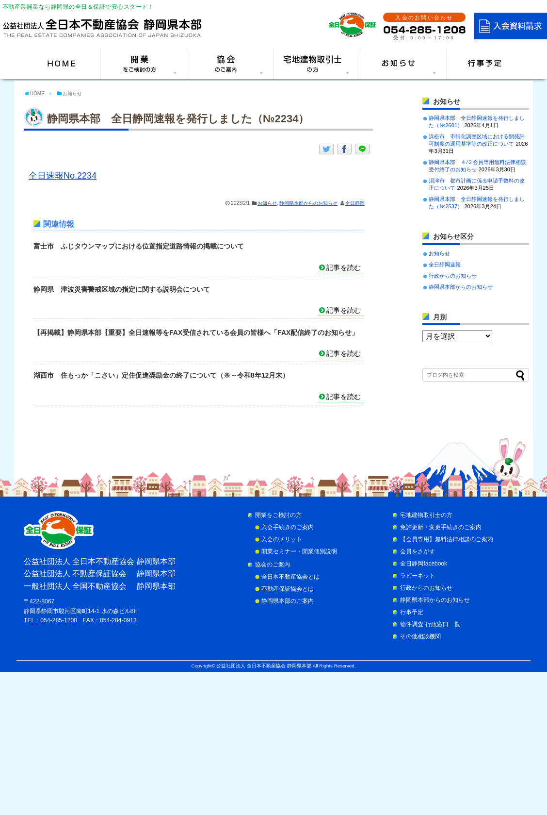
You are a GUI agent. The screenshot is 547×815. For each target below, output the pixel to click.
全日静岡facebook (423, 563)
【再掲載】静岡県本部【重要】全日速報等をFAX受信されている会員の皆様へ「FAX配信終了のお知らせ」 (195, 332)
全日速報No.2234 (63, 176)
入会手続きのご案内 (287, 527)
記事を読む (343, 267)
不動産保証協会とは (287, 588)
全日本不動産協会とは (290, 576)
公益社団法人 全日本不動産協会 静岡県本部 (263, 665)
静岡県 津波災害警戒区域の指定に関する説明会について (121, 289)
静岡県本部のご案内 (287, 601)
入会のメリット (281, 539)
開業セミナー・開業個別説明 (299, 551)
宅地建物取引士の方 (426, 515)
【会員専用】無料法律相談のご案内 (446, 539)
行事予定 (411, 612)
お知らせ (267, 203)
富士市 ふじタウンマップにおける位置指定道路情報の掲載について (138, 246)
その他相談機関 (420, 636)
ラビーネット (417, 575)
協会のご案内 (272, 564)
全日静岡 (355, 203)
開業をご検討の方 (278, 515)
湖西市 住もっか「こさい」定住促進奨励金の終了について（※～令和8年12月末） (161, 375)
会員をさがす (417, 551)
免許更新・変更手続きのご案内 (441, 527)
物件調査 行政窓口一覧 (430, 624)
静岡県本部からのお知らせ (308, 203)
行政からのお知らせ (453, 276)
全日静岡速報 (445, 264)
